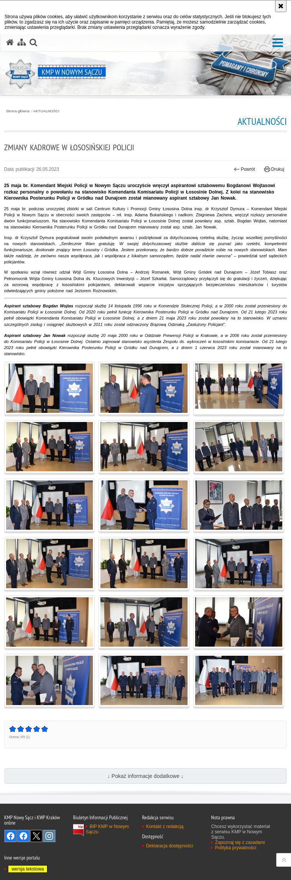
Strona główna (18, 111)
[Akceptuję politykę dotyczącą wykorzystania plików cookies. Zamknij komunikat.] (280, 6)
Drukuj (274, 169)
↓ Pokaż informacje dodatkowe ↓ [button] (145, 776)
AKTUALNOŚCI (46, 111)
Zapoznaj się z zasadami (240, 842)
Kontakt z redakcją (164, 826)
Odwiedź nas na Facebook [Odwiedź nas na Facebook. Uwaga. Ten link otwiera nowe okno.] (11, 836)
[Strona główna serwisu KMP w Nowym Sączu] (10, 42)
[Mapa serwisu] (21, 42)
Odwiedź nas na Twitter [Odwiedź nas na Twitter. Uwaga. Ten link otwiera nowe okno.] (36, 836)
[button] (277, 43)
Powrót (244, 169)
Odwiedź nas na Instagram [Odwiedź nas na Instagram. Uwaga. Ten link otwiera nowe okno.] (49, 836)
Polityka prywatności (235, 847)
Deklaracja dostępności (169, 846)
